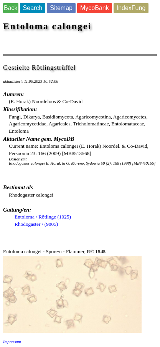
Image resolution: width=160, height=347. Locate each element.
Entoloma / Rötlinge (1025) (43, 217)
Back (11, 8)
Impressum (12, 342)
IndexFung (131, 8)
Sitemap (61, 8)
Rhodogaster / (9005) (36, 224)
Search (33, 8)
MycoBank (94, 8)
